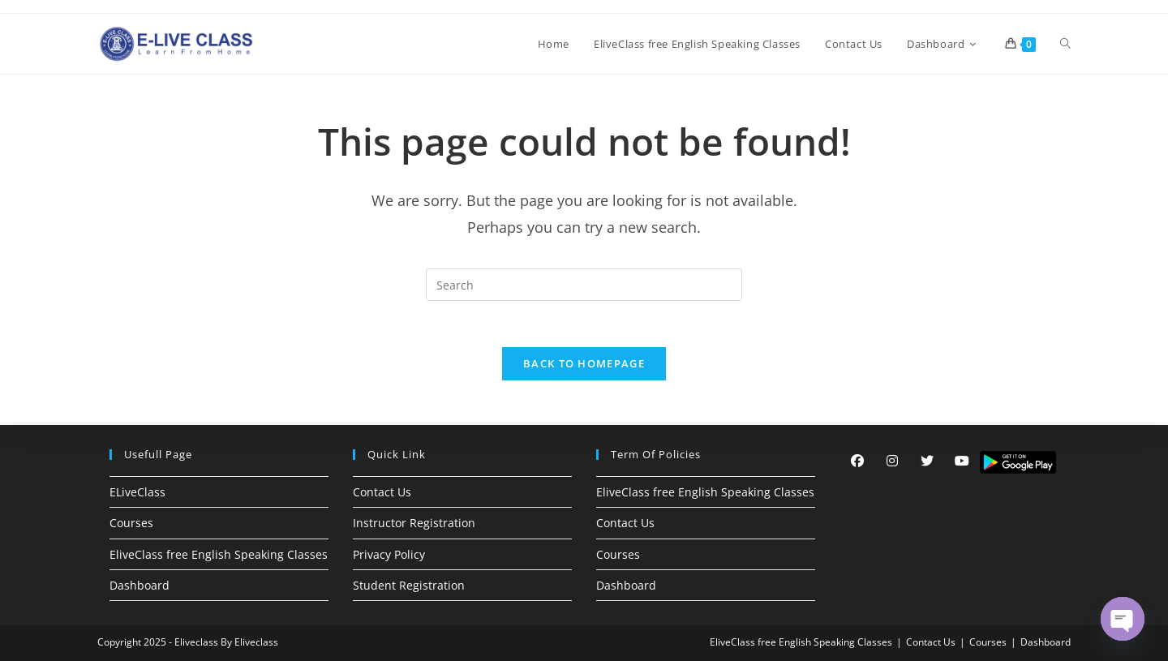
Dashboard (140, 585)
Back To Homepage (584, 366)
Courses (131, 522)
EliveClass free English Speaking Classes (219, 554)
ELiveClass (137, 492)
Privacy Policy (389, 554)
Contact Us (382, 492)
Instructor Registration (414, 522)
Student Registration (409, 585)
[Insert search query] (584, 284)
